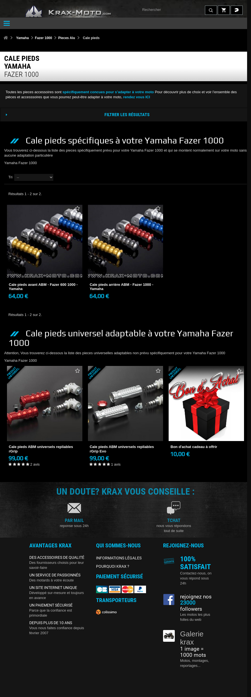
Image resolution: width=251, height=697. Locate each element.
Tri (10, 177)
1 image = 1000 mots (193, 652)
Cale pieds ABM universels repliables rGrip (41, 449)
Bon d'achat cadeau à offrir (194, 447)
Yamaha (22, 38)
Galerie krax (192, 638)
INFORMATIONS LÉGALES (119, 558)
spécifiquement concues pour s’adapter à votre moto (108, 92)
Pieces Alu (66, 38)
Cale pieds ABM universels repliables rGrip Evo (122, 449)
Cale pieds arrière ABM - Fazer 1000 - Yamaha (121, 286)
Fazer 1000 (43, 38)
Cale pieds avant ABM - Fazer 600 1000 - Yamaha (43, 286)
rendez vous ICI (136, 97)
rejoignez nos (196, 597)
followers (191, 606)
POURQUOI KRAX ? (112, 566)
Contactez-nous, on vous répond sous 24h (196, 578)
